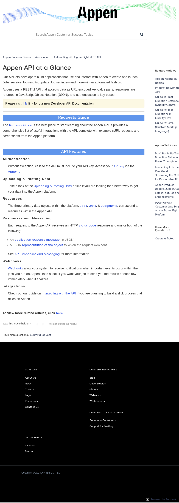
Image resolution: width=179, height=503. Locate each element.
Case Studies (98, 383)
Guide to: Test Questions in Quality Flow (164, 113)
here (59, 313)
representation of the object (42, 245)
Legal (28, 395)
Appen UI (14, 171)
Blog (92, 378)
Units (92, 205)
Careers (30, 389)
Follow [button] (171, 64)
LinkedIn (30, 445)
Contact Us (32, 407)
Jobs (83, 205)
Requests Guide (20, 125)
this (24, 103)
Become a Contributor (103, 420)
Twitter (29, 451)
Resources (31, 401)
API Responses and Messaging (37, 254)
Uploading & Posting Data (53, 186)
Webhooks (15, 268)
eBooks (94, 389)
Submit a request (40, 335)
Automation (42, 57)
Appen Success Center (17, 57)
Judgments (109, 205)
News (28, 383)
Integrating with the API (59, 293)
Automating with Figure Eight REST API (77, 57)
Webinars (95, 395)
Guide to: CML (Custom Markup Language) (166, 127)
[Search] (89, 35)
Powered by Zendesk (163, 499)
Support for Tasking (101, 426)
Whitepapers (97, 401)
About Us (30, 378)
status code (87, 225)
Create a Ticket (164, 238)
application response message (37, 239)
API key (118, 166)
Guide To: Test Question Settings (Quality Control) (167, 100)
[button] (37, 324)
